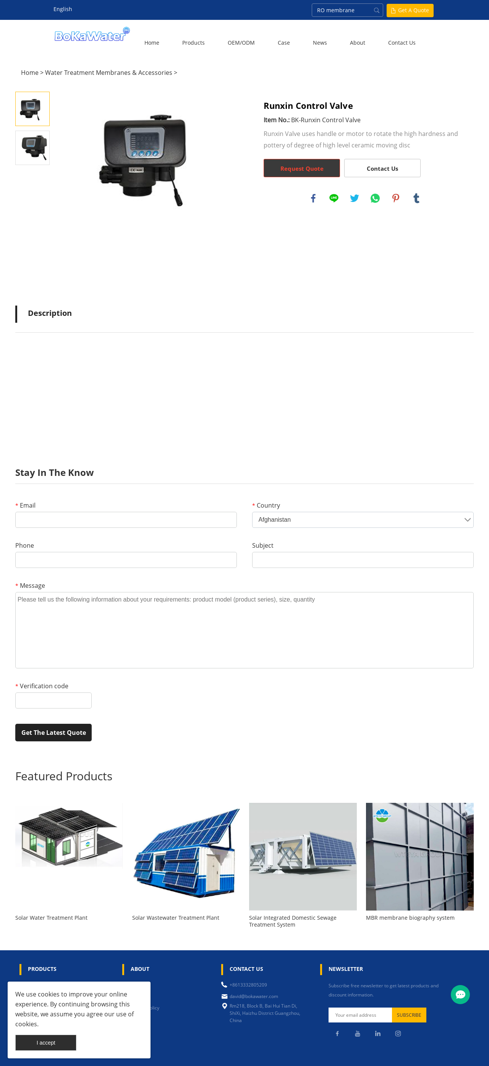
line (334, 198)
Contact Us (402, 42)
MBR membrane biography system (410, 917)
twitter (354, 198)
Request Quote (302, 168)
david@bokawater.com (254, 996)
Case (284, 42)
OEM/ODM (241, 42)
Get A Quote (413, 10)
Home (151, 42)
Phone (24, 545)
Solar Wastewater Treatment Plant (175, 917)
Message (30, 585)
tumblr (416, 198)
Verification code (41, 686)
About (357, 42)
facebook (313, 198)
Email (25, 505)
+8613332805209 (248, 985)
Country (266, 505)
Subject (263, 545)
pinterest (396, 198)
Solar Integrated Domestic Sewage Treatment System (293, 921)
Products (193, 42)
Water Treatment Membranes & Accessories (108, 72)
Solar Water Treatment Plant (51, 917)
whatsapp (375, 198)
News (320, 42)
